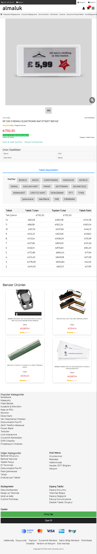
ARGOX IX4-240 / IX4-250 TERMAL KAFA (72, 319)
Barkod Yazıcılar (9, 459)
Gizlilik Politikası (9, 499)
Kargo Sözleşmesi (34, 142)
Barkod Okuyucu (10, 456)
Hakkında (9, 540)
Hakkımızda (55, 462)
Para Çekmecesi (9, 471)
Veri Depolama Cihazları (13, 419)
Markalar (53, 459)
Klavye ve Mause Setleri (75, 14)
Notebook (6, 397)
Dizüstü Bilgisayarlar (29, 14)
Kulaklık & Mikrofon (11, 406)
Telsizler (5, 431)
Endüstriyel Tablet (10, 477)
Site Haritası (63, 543)
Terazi (4, 474)
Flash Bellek (7, 403)
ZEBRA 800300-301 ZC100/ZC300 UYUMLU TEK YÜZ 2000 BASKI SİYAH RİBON (25, 320)
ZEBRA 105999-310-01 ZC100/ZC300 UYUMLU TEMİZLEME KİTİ (72, 368)
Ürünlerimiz (55, 456)
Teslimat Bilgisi (57, 493)
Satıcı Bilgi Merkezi (69, 540)
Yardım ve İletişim (46, 543)
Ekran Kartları (43, 14)
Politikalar (86, 540)
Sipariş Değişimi (57, 496)
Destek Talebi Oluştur (61, 502)
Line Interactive (9, 434)
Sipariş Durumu (57, 490)
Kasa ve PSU (7, 410)
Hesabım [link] (81, 2)
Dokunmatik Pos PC (11, 422)
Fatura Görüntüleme (60, 499)
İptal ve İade (7, 496)
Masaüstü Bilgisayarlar (11, 14)
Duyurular (21, 540)
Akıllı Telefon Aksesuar (12, 425)
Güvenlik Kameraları (11, 437)
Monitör (5, 413)
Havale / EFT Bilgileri (60, 465)
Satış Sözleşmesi (9, 490)
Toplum (33, 540)
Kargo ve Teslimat (10, 493)
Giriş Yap (48, 514)
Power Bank (7, 428)
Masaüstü (6, 400)
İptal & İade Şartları (12, 142)
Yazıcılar (62, 14)
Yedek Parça (7, 462)
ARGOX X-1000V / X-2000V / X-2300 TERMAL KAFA (25, 366)
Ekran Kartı (6, 416)
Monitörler (54, 14)
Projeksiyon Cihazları (12, 444)
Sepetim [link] (92, 2)
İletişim (19, 2)
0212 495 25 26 (7, 2)
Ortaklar (30, 543)
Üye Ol (48, 520)
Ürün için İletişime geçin (16, 135)
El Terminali (7, 465)
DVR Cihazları (8, 441)
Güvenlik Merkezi (48, 540)
